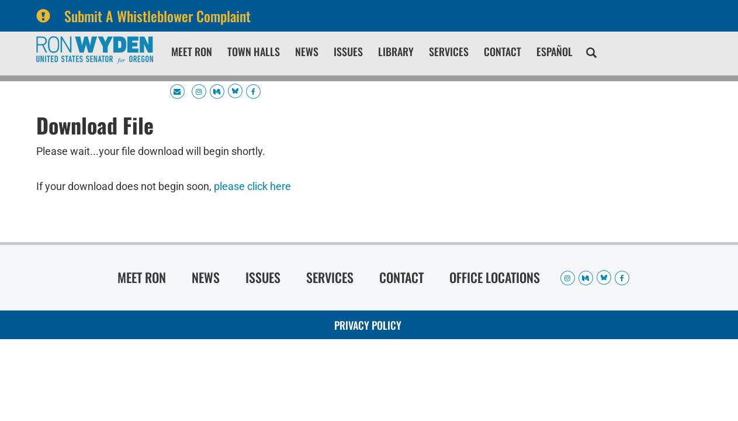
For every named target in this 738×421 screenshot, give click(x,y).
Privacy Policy (367, 325)
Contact (502, 51)
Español (554, 51)
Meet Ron (191, 51)
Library (396, 51)
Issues (348, 51)
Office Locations (494, 277)
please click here (252, 186)
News (306, 51)
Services (449, 51)
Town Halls (253, 51)
